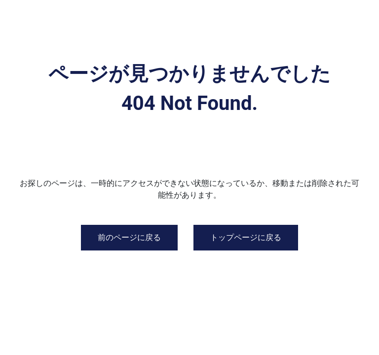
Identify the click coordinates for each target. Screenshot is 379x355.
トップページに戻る (245, 237)
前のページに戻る (129, 237)
